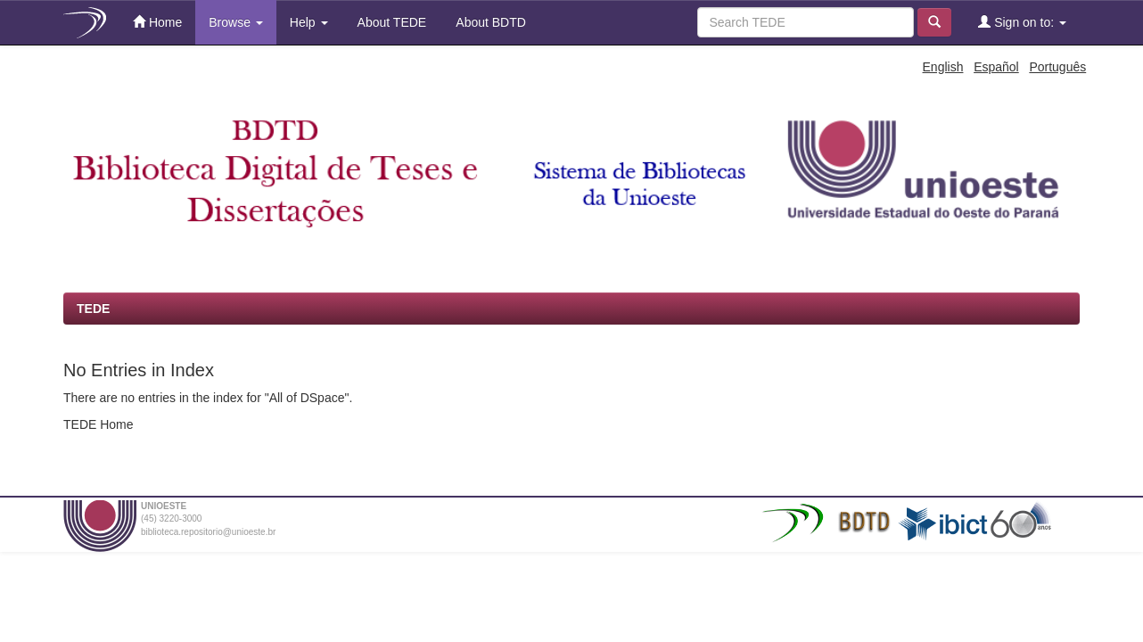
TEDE (93, 308)
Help (309, 22)
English (943, 67)
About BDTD (489, 22)
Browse (236, 22)
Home (157, 21)
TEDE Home (98, 424)
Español (996, 67)
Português (1057, 67)
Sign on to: (1022, 21)
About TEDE (391, 22)
